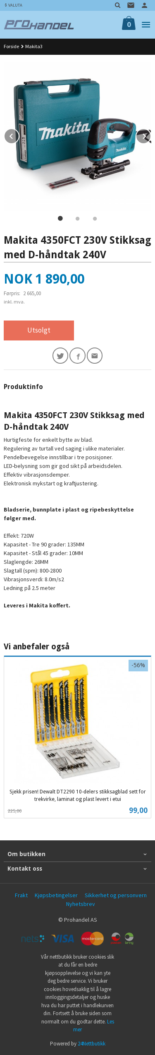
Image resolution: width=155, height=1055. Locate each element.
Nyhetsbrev (80, 904)
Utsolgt (38, 330)
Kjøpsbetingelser (56, 895)
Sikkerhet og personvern (116, 895)
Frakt (21, 895)
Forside (11, 46)
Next (150, 135)
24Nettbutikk (91, 1043)
